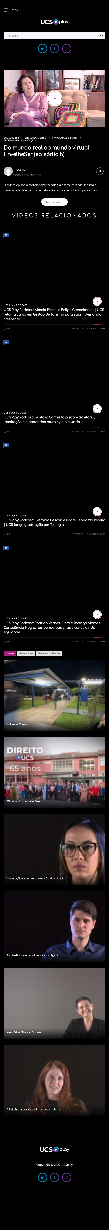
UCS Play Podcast (16, 305)
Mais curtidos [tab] (26, 653)
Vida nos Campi (16, 724)
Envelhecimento (35, 137)
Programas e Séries (65, 137)
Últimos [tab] (10, 653)
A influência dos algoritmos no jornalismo (33, 1109)
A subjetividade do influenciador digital (32, 955)
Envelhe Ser (11, 137)
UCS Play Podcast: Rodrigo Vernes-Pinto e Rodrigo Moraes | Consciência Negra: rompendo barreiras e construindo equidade (53, 627)
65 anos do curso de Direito (24, 801)
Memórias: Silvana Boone (23, 1032)
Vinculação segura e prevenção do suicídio (35, 878)
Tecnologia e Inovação (20, 140)
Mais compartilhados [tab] (49, 653)
